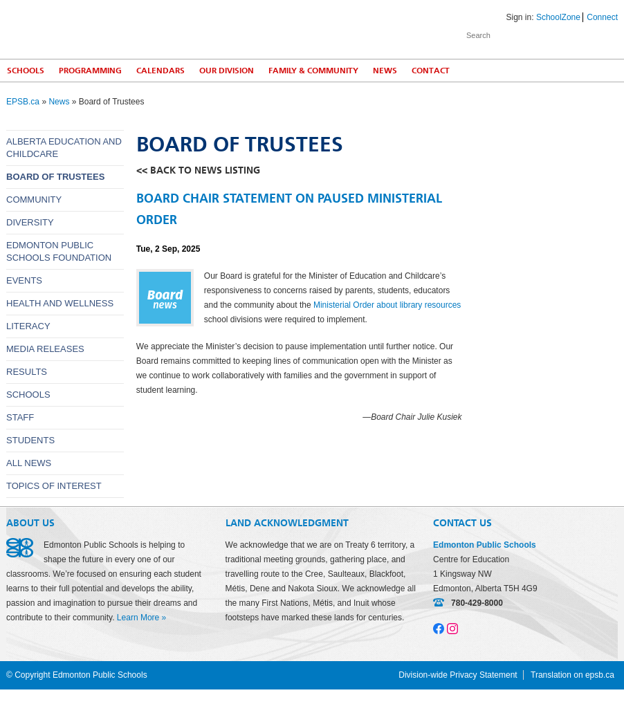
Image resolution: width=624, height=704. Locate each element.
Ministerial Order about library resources (387, 305)
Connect (602, 17)
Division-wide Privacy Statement (457, 675)
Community (34, 199)
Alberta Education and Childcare (64, 147)
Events (24, 280)
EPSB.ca (22, 101)
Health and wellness (59, 303)
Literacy (28, 326)
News (385, 70)
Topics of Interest (54, 486)
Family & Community (313, 70)
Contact (431, 70)
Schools (28, 394)
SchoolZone (558, 17)
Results (26, 372)
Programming (90, 70)
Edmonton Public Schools (127, 28)
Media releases (45, 349)
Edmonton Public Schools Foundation (58, 251)
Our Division (226, 70)
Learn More (138, 617)
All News (28, 463)
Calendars (160, 70)
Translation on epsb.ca (572, 675)
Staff (20, 417)
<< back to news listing (198, 170)
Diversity (30, 222)
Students (30, 440)
